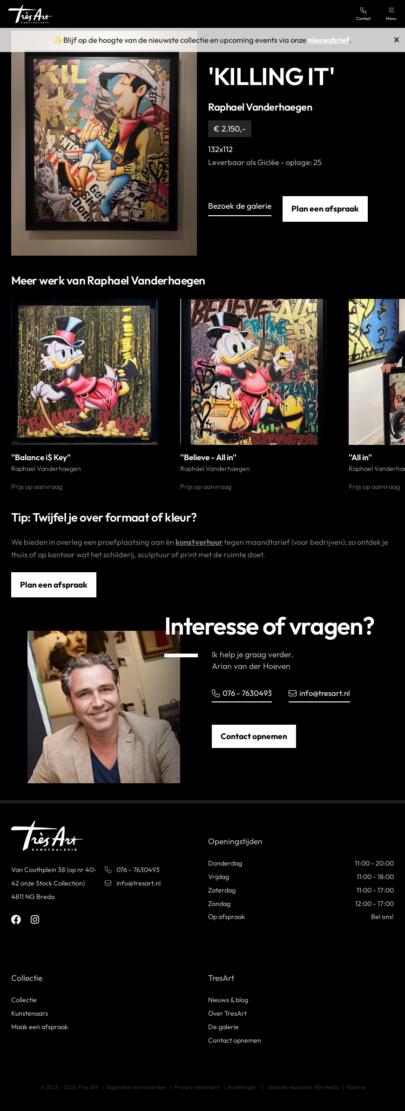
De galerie (223, 1027)
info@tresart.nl (319, 693)
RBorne (355, 1087)
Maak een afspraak (39, 1027)
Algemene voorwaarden (136, 1087)
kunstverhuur (199, 542)
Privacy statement (197, 1087)
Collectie (24, 1000)
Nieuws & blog (228, 1000)
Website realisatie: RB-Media (303, 1087)
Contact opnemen (254, 736)
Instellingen (242, 1087)
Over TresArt (227, 1013)
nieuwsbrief (328, 40)
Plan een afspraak (325, 209)
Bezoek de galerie (239, 206)
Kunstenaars (29, 1013)
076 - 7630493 (242, 693)
